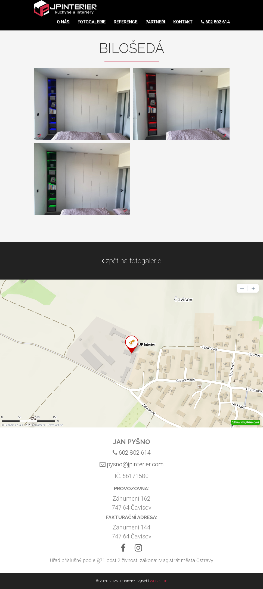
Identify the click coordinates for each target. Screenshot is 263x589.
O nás (63, 25)
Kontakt (183, 25)
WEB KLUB (159, 581)
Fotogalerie (92, 25)
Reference (125, 25)
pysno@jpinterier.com (135, 464)
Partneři (155, 25)
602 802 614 (215, 25)
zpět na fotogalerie (131, 261)
